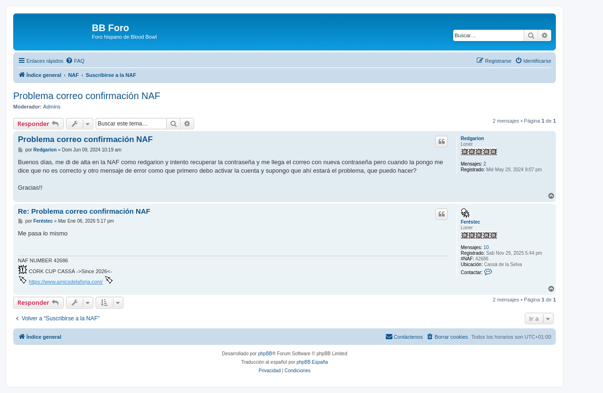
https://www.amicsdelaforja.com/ (66, 281)
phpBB (265, 353)
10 (486, 247)
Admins (52, 106)
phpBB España (312, 362)
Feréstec (470, 222)
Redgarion (472, 138)
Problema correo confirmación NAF (86, 96)
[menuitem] (74, 61)
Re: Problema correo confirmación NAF (84, 211)
